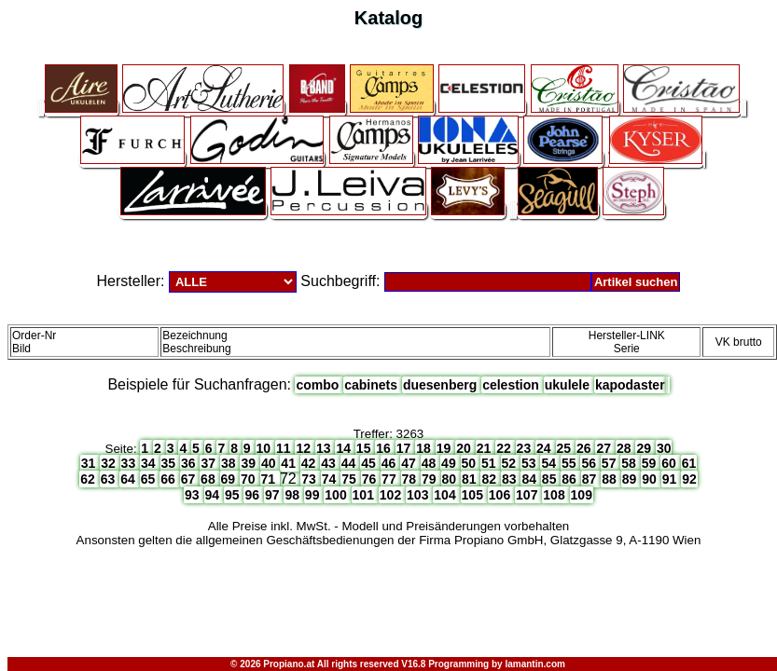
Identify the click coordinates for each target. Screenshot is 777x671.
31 (90, 463)
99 (314, 494)
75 (350, 479)
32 (109, 463)
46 (390, 463)
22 (505, 448)
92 (689, 479)
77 (390, 479)
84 (530, 479)
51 (490, 463)
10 (265, 448)
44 (350, 463)
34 (150, 463)
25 (566, 448)
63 (109, 479)
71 (270, 479)
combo (319, 384)
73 (310, 479)
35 (170, 463)
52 (511, 463)
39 (249, 463)
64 (129, 479)
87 (591, 479)
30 (664, 448)
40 (270, 463)
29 (645, 448)
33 (130, 463)
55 (570, 463)
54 (550, 463)
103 (419, 494)
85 (551, 479)
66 (169, 479)
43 (330, 463)
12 (304, 448)
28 (625, 448)
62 (89, 479)
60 (670, 463)
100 (337, 494)
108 (555, 494)
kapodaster (630, 384)
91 (671, 479)
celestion (512, 384)
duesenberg (441, 384)
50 (470, 463)
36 (190, 463)
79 (430, 479)
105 (474, 494)
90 (650, 479)
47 (410, 463)
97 (274, 494)
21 (485, 448)
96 (253, 494)
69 (230, 479)
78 (411, 479)
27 (605, 448)
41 (289, 463)
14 (345, 448)
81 (470, 479)
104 (446, 494)
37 (209, 463)
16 (385, 448)
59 (650, 463)
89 (631, 479)
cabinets (372, 384)
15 (365, 448)
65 (150, 479)
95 (234, 494)
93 (193, 494)
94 (214, 494)
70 (249, 479)
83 (511, 479)
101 (365, 494)
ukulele (569, 384)
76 (371, 479)
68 (209, 479)
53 (530, 463)
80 (451, 479)
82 (490, 479)
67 (190, 479)
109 (581, 494)
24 (545, 448)
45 (370, 463)
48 (430, 463)
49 (450, 463)
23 (525, 448)
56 (590, 463)
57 (610, 463)
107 (528, 494)
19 (445, 448)
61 (689, 463)
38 (230, 463)
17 (405, 448)
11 (285, 448)
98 (293, 494)
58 (630, 463)
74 (331, 479)
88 (610, 479)
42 (310, 463)
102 (392, 494)
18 (425, 448)
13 (325, 448)
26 (585, 448)
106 (501, 494)
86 (570, 479)
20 (465, 448)
